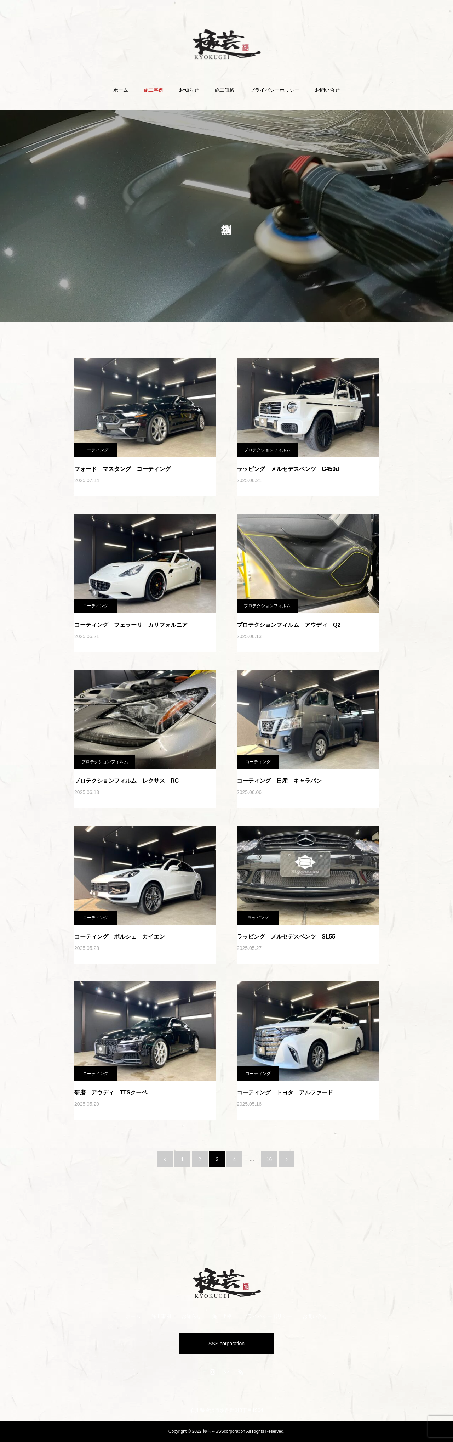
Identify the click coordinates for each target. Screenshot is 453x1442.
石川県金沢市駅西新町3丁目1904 (226, 1410)
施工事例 (154, 90)
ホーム (120, 90)
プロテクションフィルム (267, 449)
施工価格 (224, 90)
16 (269, 1159)
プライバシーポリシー (274, 90)
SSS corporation (226, 1343)
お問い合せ (327, 90)
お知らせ (189, 90)
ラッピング (258, 917)
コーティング (95, 449)
